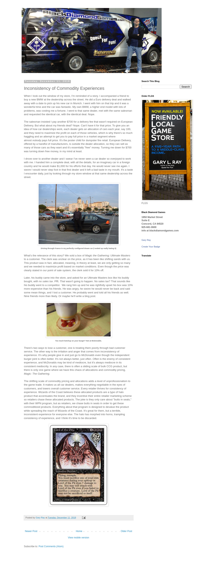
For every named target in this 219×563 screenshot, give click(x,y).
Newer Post (31, 531)
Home (79, 531)
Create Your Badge (151, 246)
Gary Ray (146, 240)
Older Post (126, 531)
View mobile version (78, 537)
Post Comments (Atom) (51, 546)
